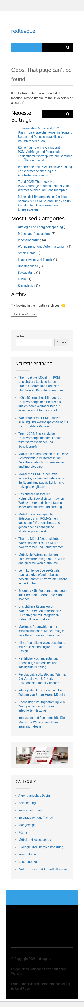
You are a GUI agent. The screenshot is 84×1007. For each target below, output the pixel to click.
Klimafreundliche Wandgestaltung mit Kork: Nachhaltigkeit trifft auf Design (41, 647)
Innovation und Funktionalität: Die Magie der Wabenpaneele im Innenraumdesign (41, 722)
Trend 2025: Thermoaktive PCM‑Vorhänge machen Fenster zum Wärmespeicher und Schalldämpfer (43, 186)
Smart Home (27, 253)
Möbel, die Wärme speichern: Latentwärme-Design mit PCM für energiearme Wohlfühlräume (41, 559)
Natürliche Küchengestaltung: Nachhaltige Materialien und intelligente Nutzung (38, 663)
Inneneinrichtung (29, 240)
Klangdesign (26, 285)
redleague (23, 30)
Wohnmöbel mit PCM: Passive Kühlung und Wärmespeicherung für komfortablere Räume (45, 171)
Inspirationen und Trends (35, 259)
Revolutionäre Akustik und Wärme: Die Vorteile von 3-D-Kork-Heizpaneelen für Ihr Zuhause (42, 679)
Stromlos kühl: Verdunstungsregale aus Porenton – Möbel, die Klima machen (42, 595)
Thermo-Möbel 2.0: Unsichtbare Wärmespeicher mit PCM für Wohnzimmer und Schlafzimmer (40, 543)
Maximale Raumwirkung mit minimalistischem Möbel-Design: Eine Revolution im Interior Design (41, 631)
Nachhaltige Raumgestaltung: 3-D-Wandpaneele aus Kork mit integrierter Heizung (42, 706)
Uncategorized (28, 266)
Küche (22, 279)
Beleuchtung (26, 272)
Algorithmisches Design (35, 795)
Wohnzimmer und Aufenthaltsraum (42, 246)
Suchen (20, 336)
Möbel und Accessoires (34, 233)
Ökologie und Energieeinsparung (40, 227)
